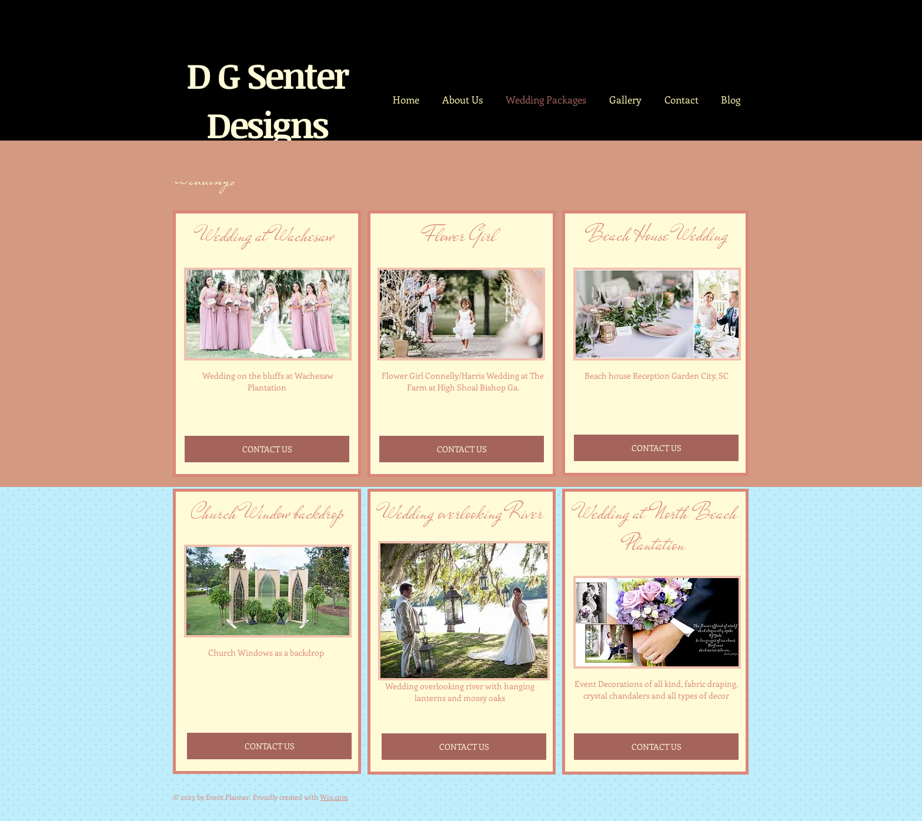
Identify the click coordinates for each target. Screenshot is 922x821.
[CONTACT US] (267, 449)
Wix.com (334, 797)
